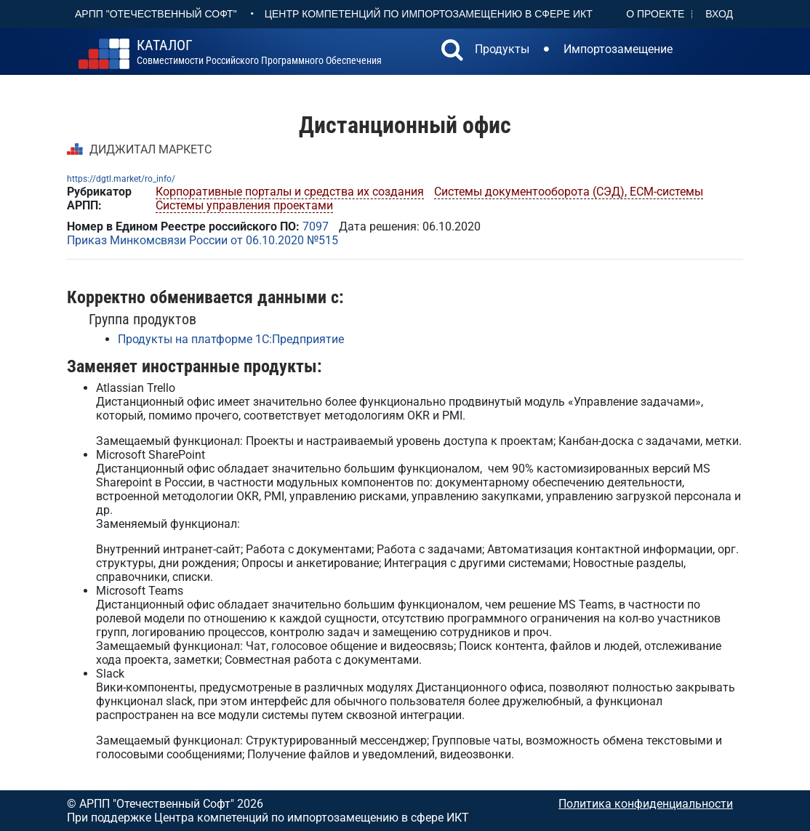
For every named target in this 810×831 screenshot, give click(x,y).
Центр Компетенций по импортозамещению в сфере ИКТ (429, 14)
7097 (315, 226)
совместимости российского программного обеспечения (259, 52)
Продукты (502, 49)
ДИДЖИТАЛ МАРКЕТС (150, 149)
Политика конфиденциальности (645, 804)
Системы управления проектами (244, 205)
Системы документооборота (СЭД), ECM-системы (568, 191)
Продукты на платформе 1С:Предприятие (231, 339)
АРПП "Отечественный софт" (156, 14)
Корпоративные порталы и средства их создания (290, 191)
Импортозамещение (618, 49)
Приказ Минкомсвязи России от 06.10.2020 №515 (202, 240)
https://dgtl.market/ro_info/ (121, 179)
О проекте (655, 14)
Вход (719, 14)
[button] (452, 51)
